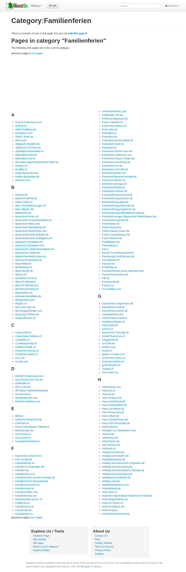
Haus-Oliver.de (110, 415)
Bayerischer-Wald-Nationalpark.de (34, 249)
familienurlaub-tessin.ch (28, 499)
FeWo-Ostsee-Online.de (115, 231)
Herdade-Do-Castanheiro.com (119, 430)
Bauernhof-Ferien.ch (27, 216)
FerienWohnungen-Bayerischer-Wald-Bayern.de (129, 216)
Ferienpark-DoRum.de (114, 191)
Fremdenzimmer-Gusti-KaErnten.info (122, 270)
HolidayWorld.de (111, 488)
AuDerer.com (22, 180)
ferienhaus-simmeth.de (115, 169)
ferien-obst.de (110, 129)
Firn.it (105, 249)
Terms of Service (104, 546)
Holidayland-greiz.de (113, 459)
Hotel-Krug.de (110, 510)
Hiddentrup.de (110, 437)
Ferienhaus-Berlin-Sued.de (117, 151)
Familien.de (21, 470)
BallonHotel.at (23, 212)
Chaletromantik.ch (25, 347)
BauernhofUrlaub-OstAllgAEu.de (33, 238)
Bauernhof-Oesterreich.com (30, 231)
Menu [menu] (36, 6)
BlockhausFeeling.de (27, 289)
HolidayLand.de (111, 481)
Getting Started (103, 543)
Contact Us (101, 535)
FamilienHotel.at (24, 488)
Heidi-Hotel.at (109, 426)
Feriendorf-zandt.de (113, 144)
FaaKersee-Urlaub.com (28, 455)
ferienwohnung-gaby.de (115, 202)
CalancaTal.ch (23, 332)
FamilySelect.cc (24, 513)
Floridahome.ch (111, 260)
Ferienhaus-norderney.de (116, 162)
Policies (99, 553)
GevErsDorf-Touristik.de (115, 332)
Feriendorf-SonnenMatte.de (117, 140)
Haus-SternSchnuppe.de (116, 423)
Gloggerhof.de (110, 339)
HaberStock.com (111, 386)
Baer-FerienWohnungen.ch (30, 205)
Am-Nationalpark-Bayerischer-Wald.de (36, 162)
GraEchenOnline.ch (113, 361)
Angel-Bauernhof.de (26, 173)
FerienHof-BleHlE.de (113, 180)
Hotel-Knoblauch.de (113, 506)
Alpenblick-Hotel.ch (26, 154)
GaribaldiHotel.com (113, 314)
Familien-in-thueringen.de (29, 466)
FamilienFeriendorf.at (27, 484)
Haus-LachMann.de (113, 408)
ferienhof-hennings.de (114, 183)
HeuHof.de (108, 434)
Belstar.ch (20, 274)
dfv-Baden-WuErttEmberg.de (31, 390)
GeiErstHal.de (110, 325)
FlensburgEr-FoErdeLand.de (118, 256)
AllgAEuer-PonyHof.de (28, 147)
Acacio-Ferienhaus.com (28, 122)
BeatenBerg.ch (23, 267)
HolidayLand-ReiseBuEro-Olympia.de (123, 470)
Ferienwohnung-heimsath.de (118, 205)
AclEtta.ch (21, 125)
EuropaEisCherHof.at (27, 441)
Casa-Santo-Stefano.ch (28, 336)
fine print (85, 566)
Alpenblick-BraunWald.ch (29, 151)
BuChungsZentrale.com (28, 310)
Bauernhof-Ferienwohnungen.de (33, 220)
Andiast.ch (21, 165)
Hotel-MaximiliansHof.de (116, 513)
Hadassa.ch (108, 390)
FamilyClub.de (23, 510)
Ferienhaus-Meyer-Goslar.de (118, 158)
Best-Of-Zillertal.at (25, 281)
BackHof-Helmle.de (26, 198)
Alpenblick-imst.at (25, 158)
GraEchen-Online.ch (113, 357)
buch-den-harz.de (25, 307)
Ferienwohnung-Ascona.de (117, 194)
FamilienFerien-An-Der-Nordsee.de (35, 477)
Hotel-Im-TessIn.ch (112, 502)
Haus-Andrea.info (112, 397)
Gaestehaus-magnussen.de (117, 303)
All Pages (38, 543)
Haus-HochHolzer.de (113, 401)
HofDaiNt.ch (109, 448)
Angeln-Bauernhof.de (27, 176)
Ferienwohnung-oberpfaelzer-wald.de (123, 212)
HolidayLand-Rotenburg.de (117, 473)
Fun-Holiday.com (111, 289)
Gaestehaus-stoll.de (113, 307)
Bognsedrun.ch (23, 292)
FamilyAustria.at (24, 506)
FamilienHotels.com (26, 492)
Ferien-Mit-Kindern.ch (114, 125)
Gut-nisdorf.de (110, 372)
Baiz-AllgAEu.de (24, 209)
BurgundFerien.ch (25, 318)
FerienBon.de (109, 136)
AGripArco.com (24, 133)
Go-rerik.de (108, 343)
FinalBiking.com (111, 241)
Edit (52, 5)
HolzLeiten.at (109, 492)
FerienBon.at (109, 133)
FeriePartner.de (111, 223)
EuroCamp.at (22, 434)
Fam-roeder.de (23, 459)
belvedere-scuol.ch (26, 278)
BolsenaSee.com (25, 299)
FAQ (97, 539)
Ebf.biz (19, 415)
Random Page (41, 535)
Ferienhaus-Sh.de (112, 165)
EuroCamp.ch (23, 437)
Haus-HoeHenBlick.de (114, 405)
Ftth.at (105, 278)
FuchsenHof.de (110, 281)
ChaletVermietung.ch (27, 350)
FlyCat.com (108, 263)
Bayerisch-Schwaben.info (29, 245)
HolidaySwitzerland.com (115, 484)
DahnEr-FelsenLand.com (29, 376)
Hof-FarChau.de (111, 444)
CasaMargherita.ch (26, 343)
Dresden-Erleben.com (27, 401)
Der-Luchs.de (23, 386)
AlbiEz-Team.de (24, 136)
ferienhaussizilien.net (114, 173)
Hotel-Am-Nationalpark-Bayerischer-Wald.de (127, 495)
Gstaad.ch (108, 368)
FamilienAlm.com (25, 473)
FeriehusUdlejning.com (115, 118)
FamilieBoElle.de (24, 463)
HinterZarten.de (111, 441)
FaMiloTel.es (22, 502)
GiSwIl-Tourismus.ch (113, 336)
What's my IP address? (46, 546)
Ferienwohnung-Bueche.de (117, 198)
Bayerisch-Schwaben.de (29, 241)
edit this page (76, 33)
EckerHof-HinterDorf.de (28, 419)
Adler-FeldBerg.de (25, 129)
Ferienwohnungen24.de (115, 220)
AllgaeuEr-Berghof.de (27, 144)
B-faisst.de (21, 194)
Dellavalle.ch (22, 383)
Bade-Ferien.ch (24, 202)
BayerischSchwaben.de (28, 260)
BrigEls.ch (21, 303)
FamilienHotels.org (26, 495)
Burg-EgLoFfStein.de (27, 314)
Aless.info (20, 140)
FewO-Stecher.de (112, 238)
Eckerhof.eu (22, 423)
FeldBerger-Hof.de (112, 114)
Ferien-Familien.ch (112, 122)
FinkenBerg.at (110, 245)
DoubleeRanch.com (26, 397)
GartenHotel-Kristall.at (114, 318)
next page (36, 53)
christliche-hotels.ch (26, 354)
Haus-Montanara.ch (113, 412)
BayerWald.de (23, 263)
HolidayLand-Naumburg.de (117, 466)
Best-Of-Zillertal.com (27, 285)
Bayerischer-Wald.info (27, 252)
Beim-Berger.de (24, 270)
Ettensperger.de (24, 430)
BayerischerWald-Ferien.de (30, 256)
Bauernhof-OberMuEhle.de (30, 227)
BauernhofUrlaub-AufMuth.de (31, 234)
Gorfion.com (109, 347)
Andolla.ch (21, 169)
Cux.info (20, 357)
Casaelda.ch (22, 339)
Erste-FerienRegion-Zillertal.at (32, 426)
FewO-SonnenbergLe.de (116, 234)
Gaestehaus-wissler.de (115, 310)
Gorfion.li (107, 350)
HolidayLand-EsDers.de (115, 455)
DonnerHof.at (22, 394)
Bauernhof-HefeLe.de (27, 223)
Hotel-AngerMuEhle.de (115, 499)
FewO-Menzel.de (111, 227)
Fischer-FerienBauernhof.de (118, 252)
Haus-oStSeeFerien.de (115, 419)
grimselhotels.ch (111, 365)
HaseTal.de (108, 394)
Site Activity (39, 539)
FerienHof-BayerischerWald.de (119, 176)
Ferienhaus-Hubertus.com (116, 154)
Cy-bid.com (21, 361)
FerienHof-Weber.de (113, 187)
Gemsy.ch (107, 328)
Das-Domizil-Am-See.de (29, 379)
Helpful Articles (41, 550)
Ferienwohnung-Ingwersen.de (119, 209)
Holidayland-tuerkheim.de (116, 477)
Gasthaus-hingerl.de (113, 321)
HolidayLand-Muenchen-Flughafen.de (123, 463)
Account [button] (172, 5)
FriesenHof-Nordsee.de (115, 274)
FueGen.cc (108, 285)
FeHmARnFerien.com (114, 111)
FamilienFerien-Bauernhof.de (31, 481)
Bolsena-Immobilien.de (28, 296)
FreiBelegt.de (109, 267)
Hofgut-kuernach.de (113, 452)
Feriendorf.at (109, 147)
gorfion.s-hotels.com (113, 354)
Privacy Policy (103, 550)
